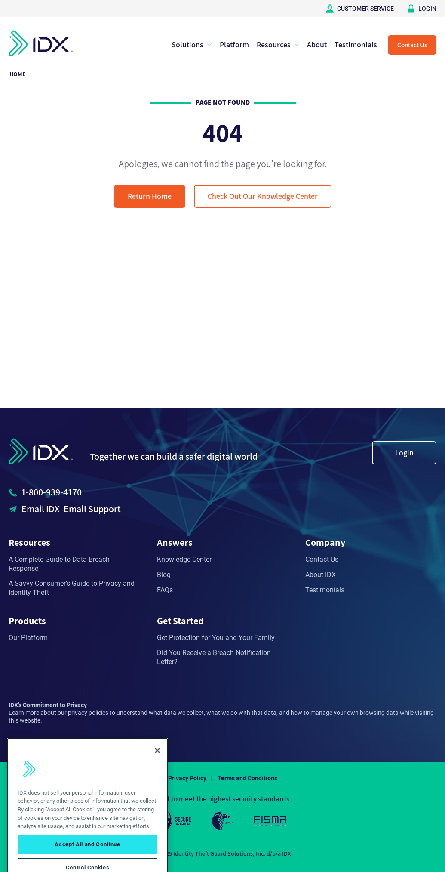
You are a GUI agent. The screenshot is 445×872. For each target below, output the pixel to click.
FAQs (165, 590)
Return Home (150, 196)
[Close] (157, 759)
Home (17, 74)
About (317, 44)
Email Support (92, 509)
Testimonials (356, 44)
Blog (164, 575)
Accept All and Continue (87, 853)
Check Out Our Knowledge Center (263, 196)
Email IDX (40, 509)
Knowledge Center (184, 559)
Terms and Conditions (247, 778)
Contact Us (412, 45)
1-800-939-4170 (51, 492)
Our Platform (28, 638)
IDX (41, 451)
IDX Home (41, 43)
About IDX (320, 575)
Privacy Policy (187, 778)
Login (404, 453)
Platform (234, 44)
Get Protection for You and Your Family (216, 638)
